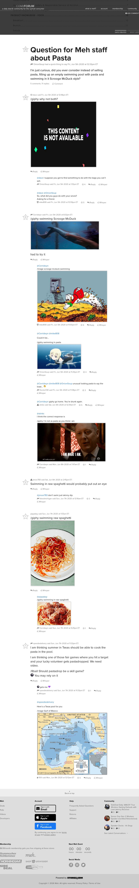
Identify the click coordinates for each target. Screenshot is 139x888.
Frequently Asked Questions (82, 805)
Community (109, 801)
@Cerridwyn (42, 265)
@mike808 (54, 333)
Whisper (45, 171)
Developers (5, 818)
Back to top (69, 793)
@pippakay (42, 596)
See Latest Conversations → (116, 833)
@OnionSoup (50, 192)
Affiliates (73, 818)
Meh (2, 801)
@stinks (40, 413)
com (19, 6)
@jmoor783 (42, 495)
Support (73, 810)
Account (38, 801)
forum (28, 6)
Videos (3, 814)
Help (72, 801)
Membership (5, 844)
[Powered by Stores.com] (69, 878)
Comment (57, 83)
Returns (73, 814)
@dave (40, 177)
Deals (2, 805)
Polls (2, 810)
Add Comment (132, 13)
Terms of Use (94, 883)
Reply (34, 171)
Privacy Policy (82, 883)
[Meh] (9, 4)
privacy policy (50, 834)
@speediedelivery (45, 702)
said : (53, 94)
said (64, 184)
